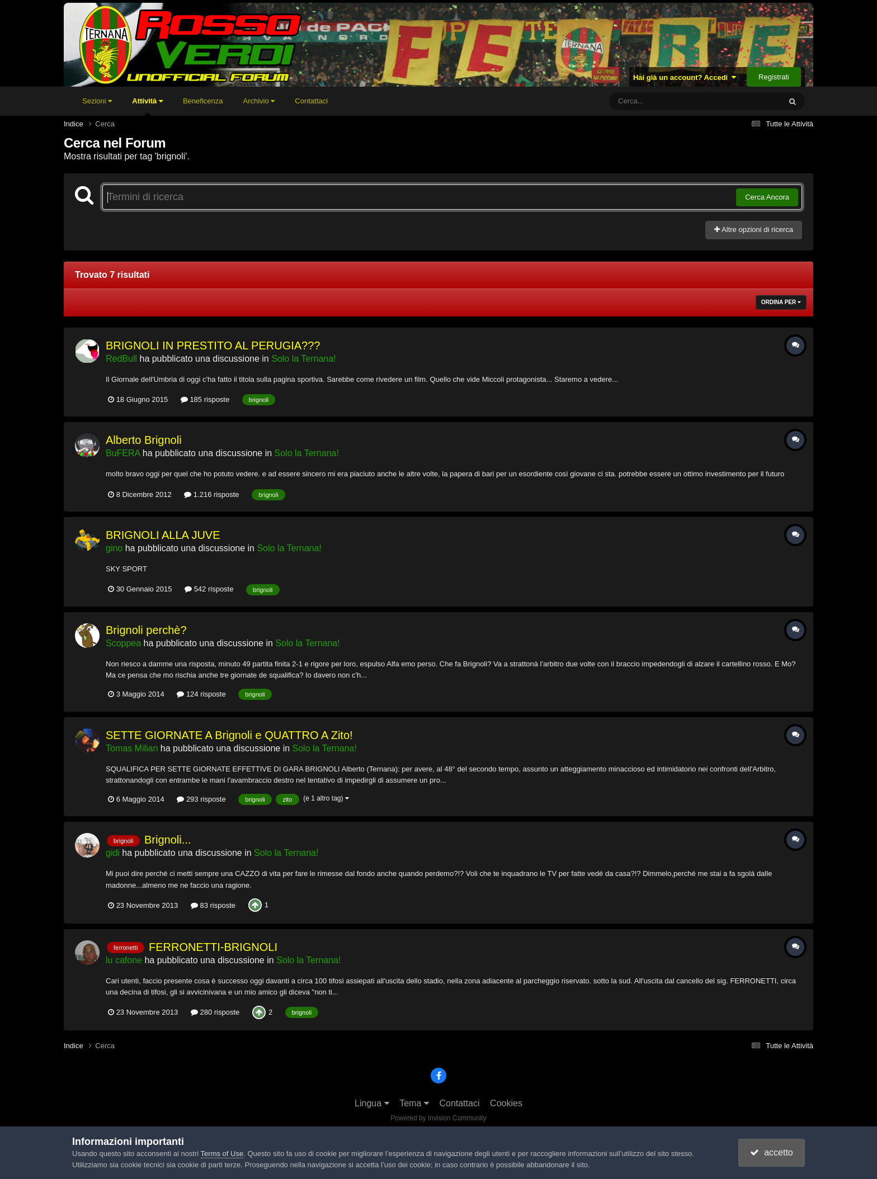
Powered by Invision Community (438, 1118)
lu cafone (124, 960)
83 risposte (213, 905)
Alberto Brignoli (144, 440)
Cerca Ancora (767, 197)
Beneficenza (203, 101)
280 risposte (215, 1012)
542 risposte (209, 589)
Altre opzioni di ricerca (753, 229)
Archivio (259, 101)
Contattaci (311, 101)
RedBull (121, 358)
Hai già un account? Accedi (685, 77)
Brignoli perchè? (146, 630)
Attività (147, 106)
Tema (414, 1103)
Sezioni (97, 101)
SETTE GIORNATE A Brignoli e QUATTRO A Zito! (229, 735)
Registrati (773, 77)
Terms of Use (222, 1153)
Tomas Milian (132, 748)
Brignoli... (167, 840)
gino (114, 548)
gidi (113, 853)
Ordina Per (781, 302)
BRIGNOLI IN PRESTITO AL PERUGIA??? (213, 345)
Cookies (506, 1103)
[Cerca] (670, 101)
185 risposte (205, 399)
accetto (771, 1152)
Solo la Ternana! (303, 358)
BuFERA (123, 453)
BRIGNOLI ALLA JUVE (163, 535)
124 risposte (201, 694)
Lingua (372, 1103)
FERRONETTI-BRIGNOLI (213, 947)
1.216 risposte (211, 494)
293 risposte (201, 799)
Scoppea (123, 643)
